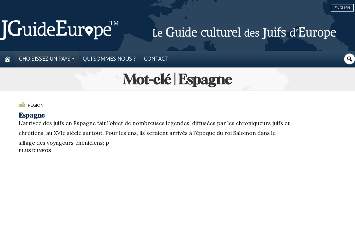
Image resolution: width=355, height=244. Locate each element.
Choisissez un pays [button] (45, 59)
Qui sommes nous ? (109, 59)
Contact (156, 59)
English (342, 7)
